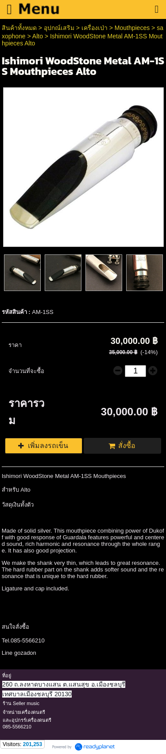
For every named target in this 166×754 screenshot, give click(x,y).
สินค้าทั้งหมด (19, 27)
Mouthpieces (133, 27)
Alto (37, 36)
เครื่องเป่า (94, 27)
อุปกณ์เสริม (59, 27)
